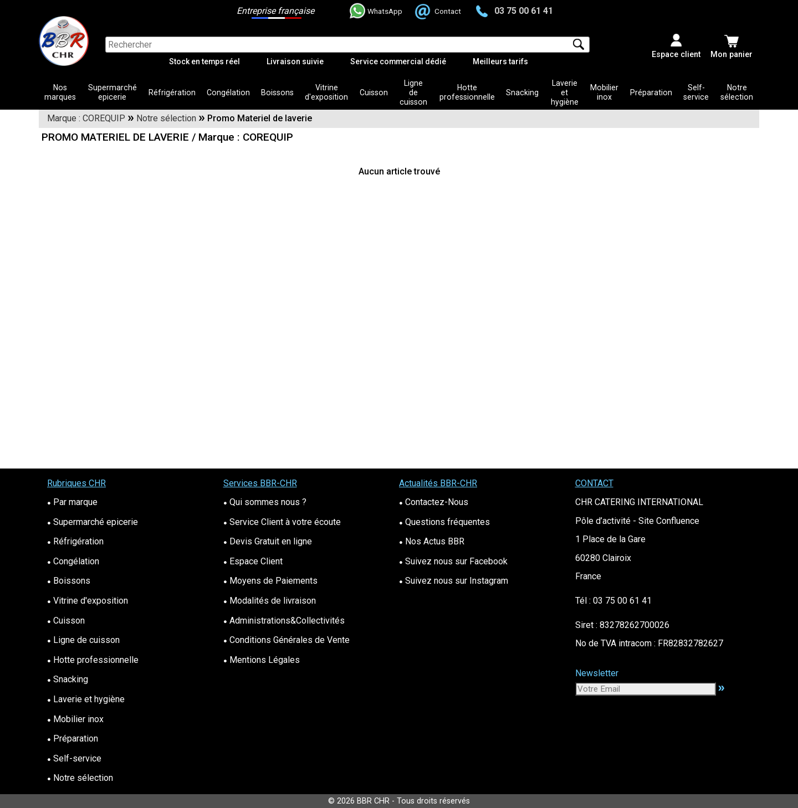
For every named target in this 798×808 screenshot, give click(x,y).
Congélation (228, 92)
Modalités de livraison (269, 600)
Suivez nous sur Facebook (453, 561)
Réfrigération (172, 92)
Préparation (651, 92)
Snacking (522, 92)
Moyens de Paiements (270, 580)
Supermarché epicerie (112, 92)
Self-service (696, 92)
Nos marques (60, 92)
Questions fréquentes (444, 522)
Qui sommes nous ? (264, 502)
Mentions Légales (261, 660)
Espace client (676, 54)
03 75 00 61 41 (514, 11)
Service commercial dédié (398, 61)
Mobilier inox (604, 92)
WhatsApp (376, 11)
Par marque (72, 502)
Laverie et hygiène (565, 92)
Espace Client (253, 561)
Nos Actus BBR (431, 541)
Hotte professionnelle (467, 92)
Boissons (277, 92)
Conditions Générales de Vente (286, 640)
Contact (439, 11)
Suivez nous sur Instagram (453, 580)
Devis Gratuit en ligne (267, 541)
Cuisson (374, 92)
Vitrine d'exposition (326, 92)
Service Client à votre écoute (282, 522)
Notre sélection (736, 92)
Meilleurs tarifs (500, 61)
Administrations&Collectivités (284, 620)
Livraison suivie (295, 61)
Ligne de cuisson (413, 92)
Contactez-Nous (433, 502)
